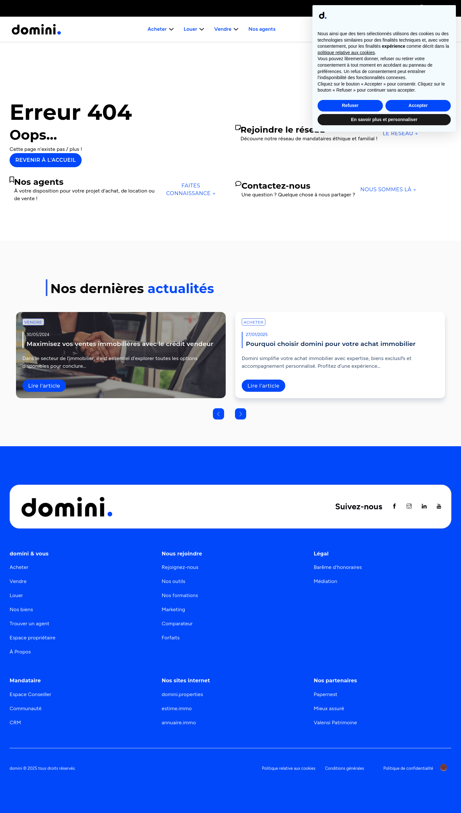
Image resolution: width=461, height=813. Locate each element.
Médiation (325, 581)
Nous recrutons (425, 29)
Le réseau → (400, 133)
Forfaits (171, 638)
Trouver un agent (29, 623)
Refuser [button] (350, 781)
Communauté (26, 708)
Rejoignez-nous (180, 567)
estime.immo (177, 708)
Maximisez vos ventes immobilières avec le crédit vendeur (120, 344)
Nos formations (180, 595)
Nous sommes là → (388, 189)
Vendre (33, 322)
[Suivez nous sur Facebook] (394, 507)
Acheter (253, 322)
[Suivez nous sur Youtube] (438, 507)
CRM (15, 722)
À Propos (20, 652)
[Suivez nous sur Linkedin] (424, 507)
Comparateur (177, 623)
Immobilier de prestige (352, 8)
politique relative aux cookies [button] (346, 728)
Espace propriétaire (32, 638)
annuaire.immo (179, 722)
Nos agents (261, 29)
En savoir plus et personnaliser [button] (384, 795)
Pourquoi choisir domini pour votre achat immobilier (331, 344)
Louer (16, 595)
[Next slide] (240, 413)
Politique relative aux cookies (288, 768)
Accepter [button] (418, 781)
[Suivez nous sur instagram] (409, 507)
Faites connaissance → (190, 189)
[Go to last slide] (218, 413)
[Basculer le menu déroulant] (171, 29)
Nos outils (173, 581)
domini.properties (182, 694)
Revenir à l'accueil (45, 160)
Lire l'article (44, 386)
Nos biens (21, 609)
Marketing (173, 609)
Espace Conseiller (30, 694)
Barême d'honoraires (338, 567)
